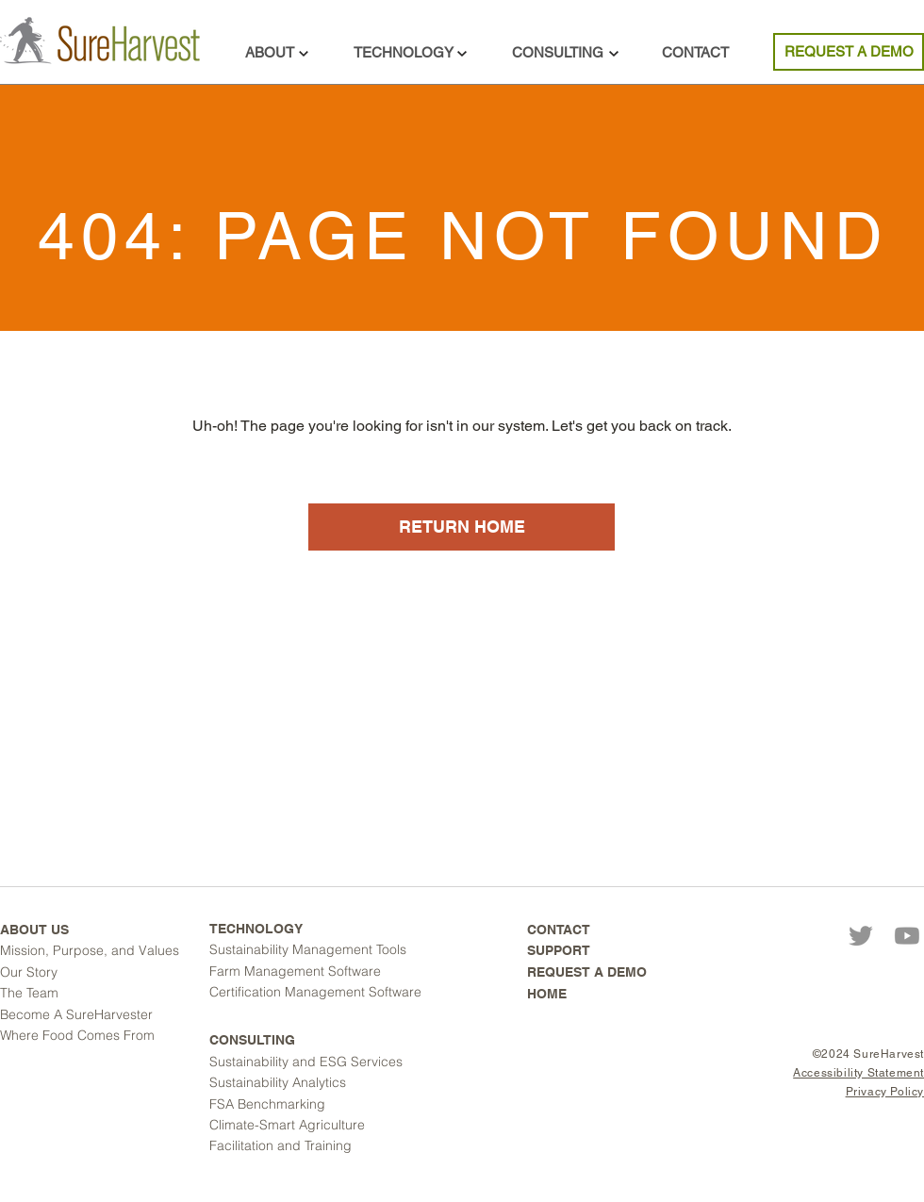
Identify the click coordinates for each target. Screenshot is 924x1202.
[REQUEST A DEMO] (848, 52)
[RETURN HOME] (461, 527)
